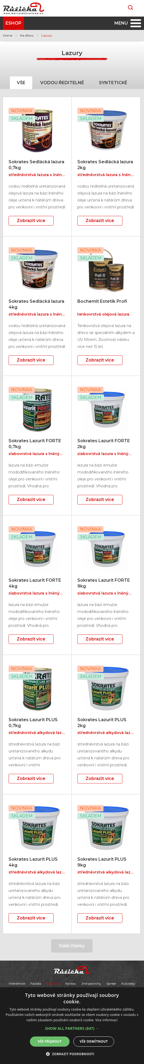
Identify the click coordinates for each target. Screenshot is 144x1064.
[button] (72, 1028)
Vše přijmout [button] (50, 1041)
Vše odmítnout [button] (94, 1041)
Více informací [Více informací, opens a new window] (106, 1020)
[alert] (72, 1025)
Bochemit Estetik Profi (102, 301)
